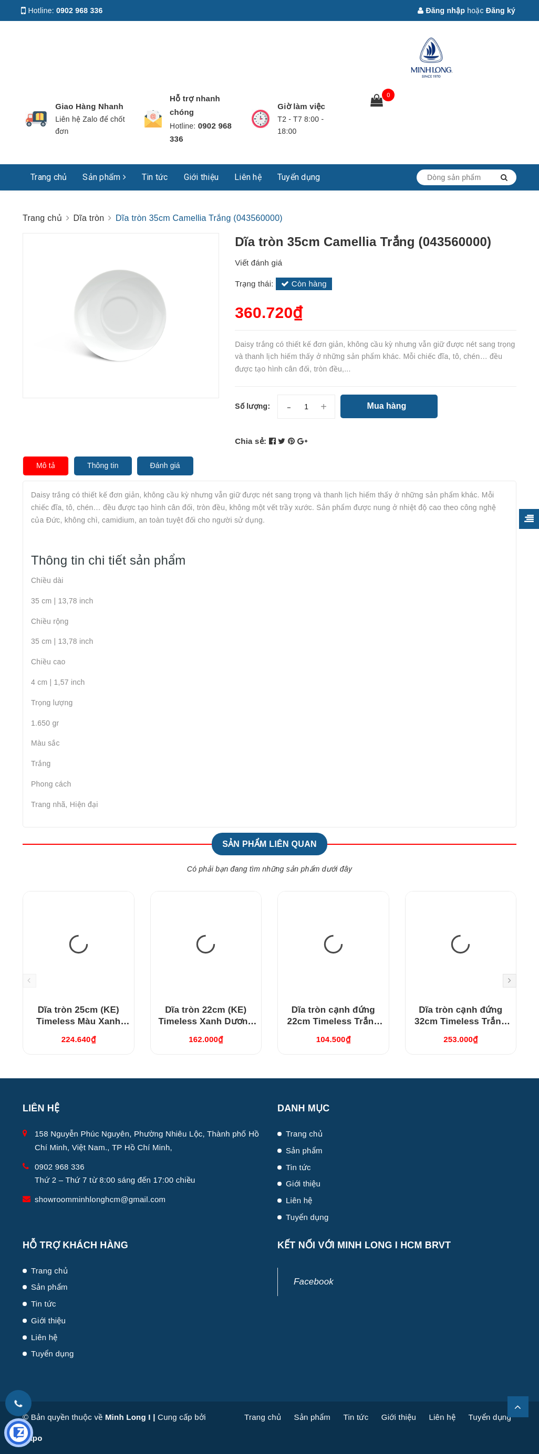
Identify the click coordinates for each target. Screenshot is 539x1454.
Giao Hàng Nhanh (89, 106)
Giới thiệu (201, 177)
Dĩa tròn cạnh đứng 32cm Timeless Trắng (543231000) (460, 1021)
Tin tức (155, 177)
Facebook (314, 1282)
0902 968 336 (79, 10)
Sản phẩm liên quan (269, 844)
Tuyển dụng (298, 177)
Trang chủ (48, 177)
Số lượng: (252, 406)
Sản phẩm (104, 177)
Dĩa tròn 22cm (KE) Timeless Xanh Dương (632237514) (205, 1021)
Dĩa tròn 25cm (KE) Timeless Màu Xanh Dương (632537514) (78, 1021)
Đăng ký (500, 10)
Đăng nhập (441, 10)
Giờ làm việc (301, 106)
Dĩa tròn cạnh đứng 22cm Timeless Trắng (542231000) (333, 1021)
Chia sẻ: (250, 441)
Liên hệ (248, 177)
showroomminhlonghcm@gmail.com (100, 1199)
